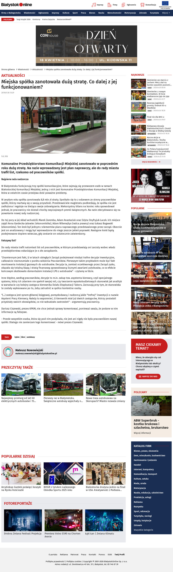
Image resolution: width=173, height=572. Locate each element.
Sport (75, 13)
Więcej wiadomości (149, 162)
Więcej (166, 13)
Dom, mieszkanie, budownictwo (149, 455)
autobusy (31, 337)
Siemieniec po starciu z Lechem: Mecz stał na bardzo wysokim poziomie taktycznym (159, 82)
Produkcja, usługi (142, 497)
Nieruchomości (114, 13)
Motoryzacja (130, 13)
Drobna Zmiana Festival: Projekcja (22, 533)
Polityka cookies (73, 561)
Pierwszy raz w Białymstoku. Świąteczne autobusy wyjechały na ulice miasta (63, 400)
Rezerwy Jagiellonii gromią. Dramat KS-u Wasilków (156, 105)
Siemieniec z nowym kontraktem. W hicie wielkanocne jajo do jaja (158, 94)
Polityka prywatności (55, 561)
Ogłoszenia (129, 5)
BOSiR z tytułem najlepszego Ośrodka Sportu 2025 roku (59, 489)
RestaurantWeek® (64, 19)
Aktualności (37, 69)
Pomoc (102, 554)
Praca (83, 13)
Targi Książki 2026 (23, 19)
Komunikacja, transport (145, 474)
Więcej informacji (142, 433)
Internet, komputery (144, 469)
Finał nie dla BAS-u (155, 117)
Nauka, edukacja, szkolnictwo (148, 492)
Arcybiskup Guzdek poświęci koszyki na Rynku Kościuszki (21, 489)
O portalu (53, 554)
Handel (137, 465)
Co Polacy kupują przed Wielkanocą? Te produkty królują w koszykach (158, 151)
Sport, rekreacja (142, 511)
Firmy (112, 5)
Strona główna (8, 69)
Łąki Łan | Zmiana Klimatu (99, 533)
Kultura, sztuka (141, 479)
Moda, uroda (140, 483)
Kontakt (92, 554)
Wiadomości (29, 13)
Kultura (66, 13)
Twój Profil (119, 554)
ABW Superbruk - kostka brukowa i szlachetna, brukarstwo (151, 424)
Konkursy (36, 19)
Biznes (92, 13)
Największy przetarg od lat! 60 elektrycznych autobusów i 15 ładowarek (18, 400)
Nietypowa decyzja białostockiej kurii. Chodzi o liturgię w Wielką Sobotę (159, 128)
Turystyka (154, 13)
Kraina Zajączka (48, 19)
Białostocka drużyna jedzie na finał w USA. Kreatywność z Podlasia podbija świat (105, 489)
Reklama (138, 502)
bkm (23, 337)
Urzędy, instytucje (142, 520)
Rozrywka (138, 506)
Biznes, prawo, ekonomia (146, 451)
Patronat (74, 554)
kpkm (17, 337)
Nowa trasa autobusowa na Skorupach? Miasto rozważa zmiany (105, 400)
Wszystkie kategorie (143, 530)
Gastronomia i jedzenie (145, 460)
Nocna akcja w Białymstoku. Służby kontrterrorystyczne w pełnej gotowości (157, 140)
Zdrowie (143, 13)
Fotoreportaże (18, 503)
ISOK (110, 554)
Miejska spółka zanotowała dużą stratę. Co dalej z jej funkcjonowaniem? (79, 69)
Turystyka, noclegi (143, 516)
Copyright (87, 561)
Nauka (101, 13)
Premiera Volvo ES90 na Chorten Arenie (62, 535)
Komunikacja (148, 5)
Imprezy (97, 5)
